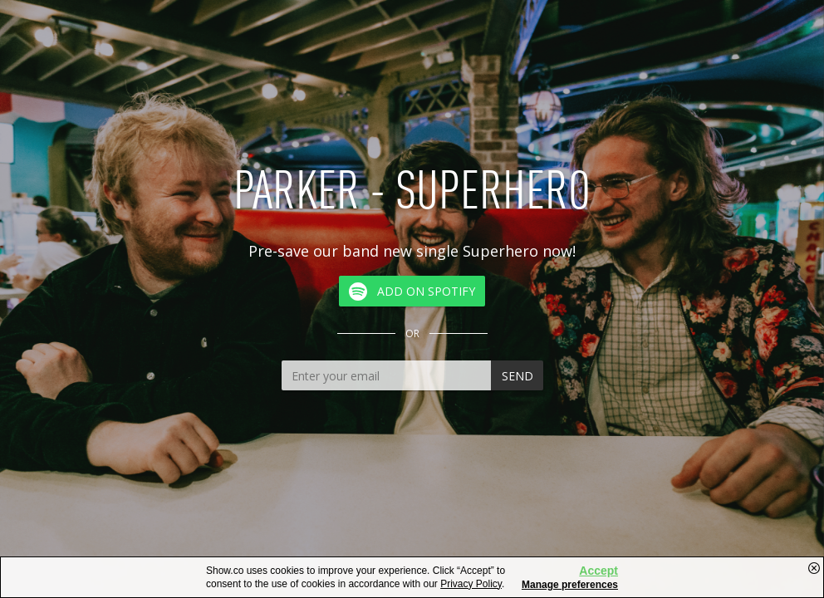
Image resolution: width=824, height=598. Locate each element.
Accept (598, 570)
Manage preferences (570, 585)
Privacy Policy (471, 584)
